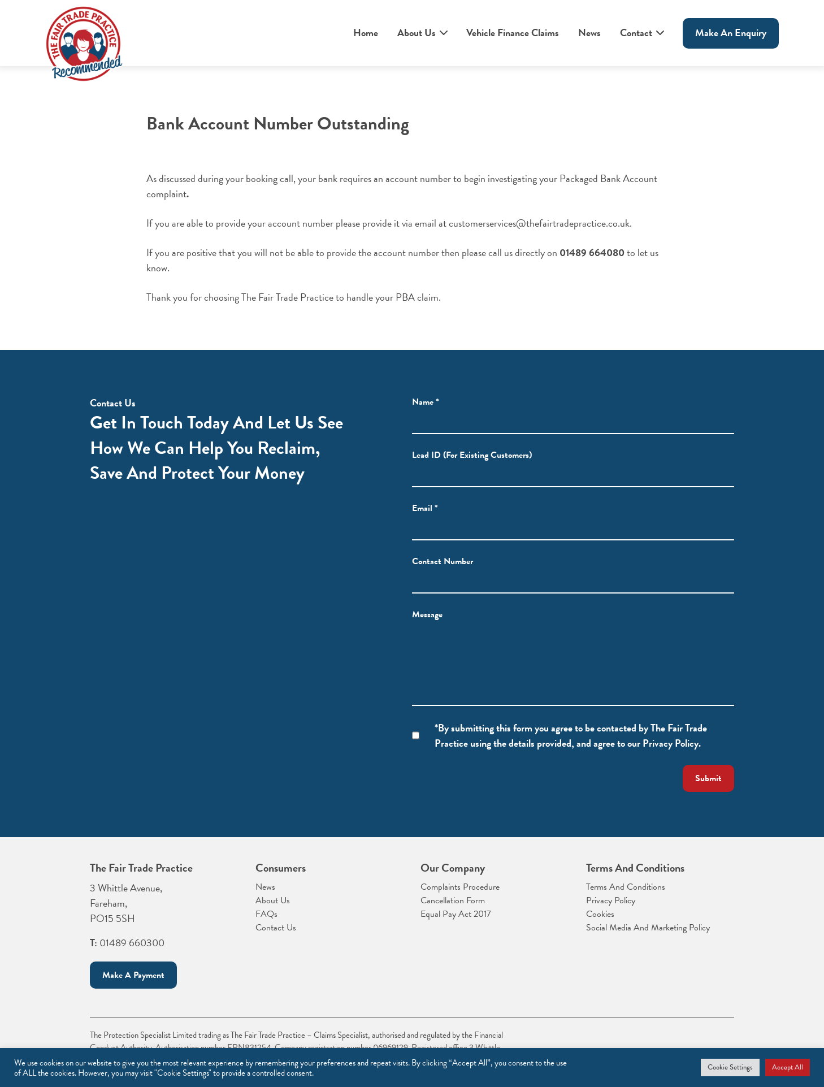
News (589, 32)
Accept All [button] (787, 1067)
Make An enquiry (730, 32)
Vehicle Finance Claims (512, 32)
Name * (425, 410)
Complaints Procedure (460, 887)
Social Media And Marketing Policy (648, 927)
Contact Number (442, 569)
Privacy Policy (610, 900)
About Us (416, 32)
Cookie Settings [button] (730, 1067)
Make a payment (133, 975)
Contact (636, 32)
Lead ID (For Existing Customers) (472, 463)
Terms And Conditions (625, 887)
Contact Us (275, 927)
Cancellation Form (452, 900)
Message (427, 622)
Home (365, 32)
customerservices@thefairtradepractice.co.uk (539, 223)
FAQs (266, 914)
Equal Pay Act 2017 (455, 914)
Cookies (600, 914)
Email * (425, 516)
